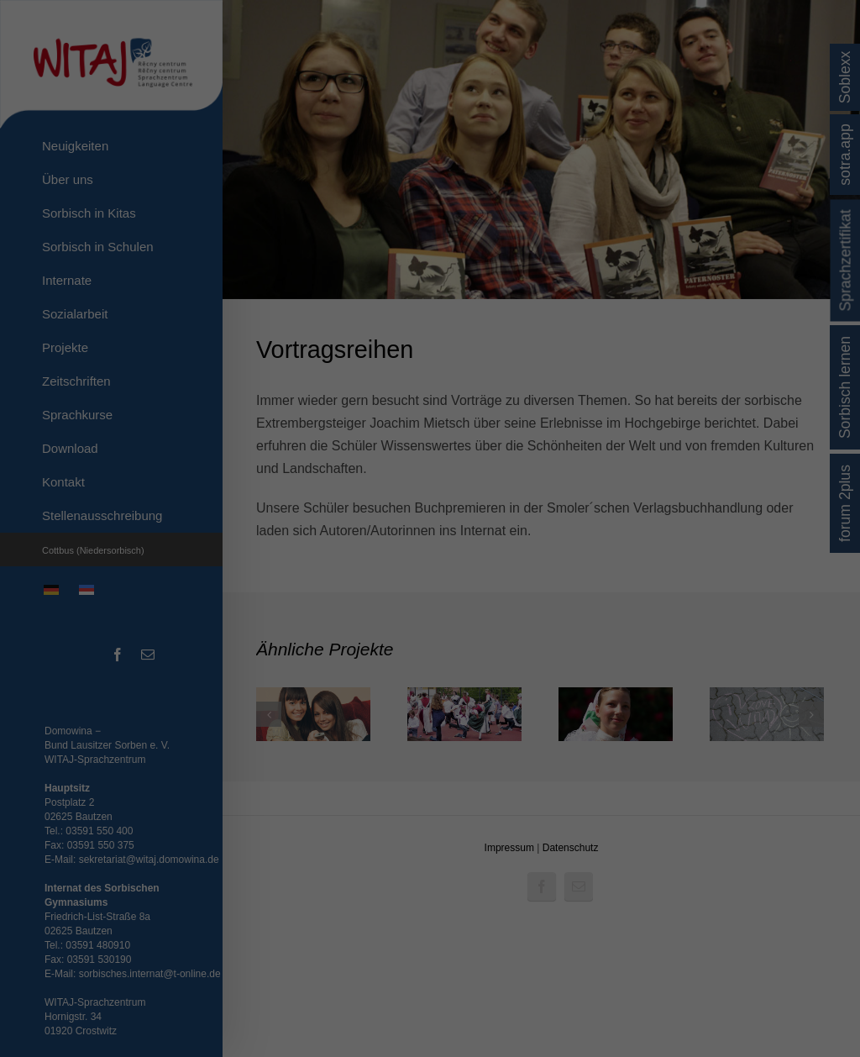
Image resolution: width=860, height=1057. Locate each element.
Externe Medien (488, 602)
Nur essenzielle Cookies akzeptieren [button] (430, 741)
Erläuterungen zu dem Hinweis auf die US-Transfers (430, 516)
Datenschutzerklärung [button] (437, 789)
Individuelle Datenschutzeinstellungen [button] (430, 770)
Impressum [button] (518, 789)
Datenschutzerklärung (346, 575)
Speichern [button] (430, 696)
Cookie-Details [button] (349, 789)
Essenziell (344, 602)
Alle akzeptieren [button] (430, 649)
